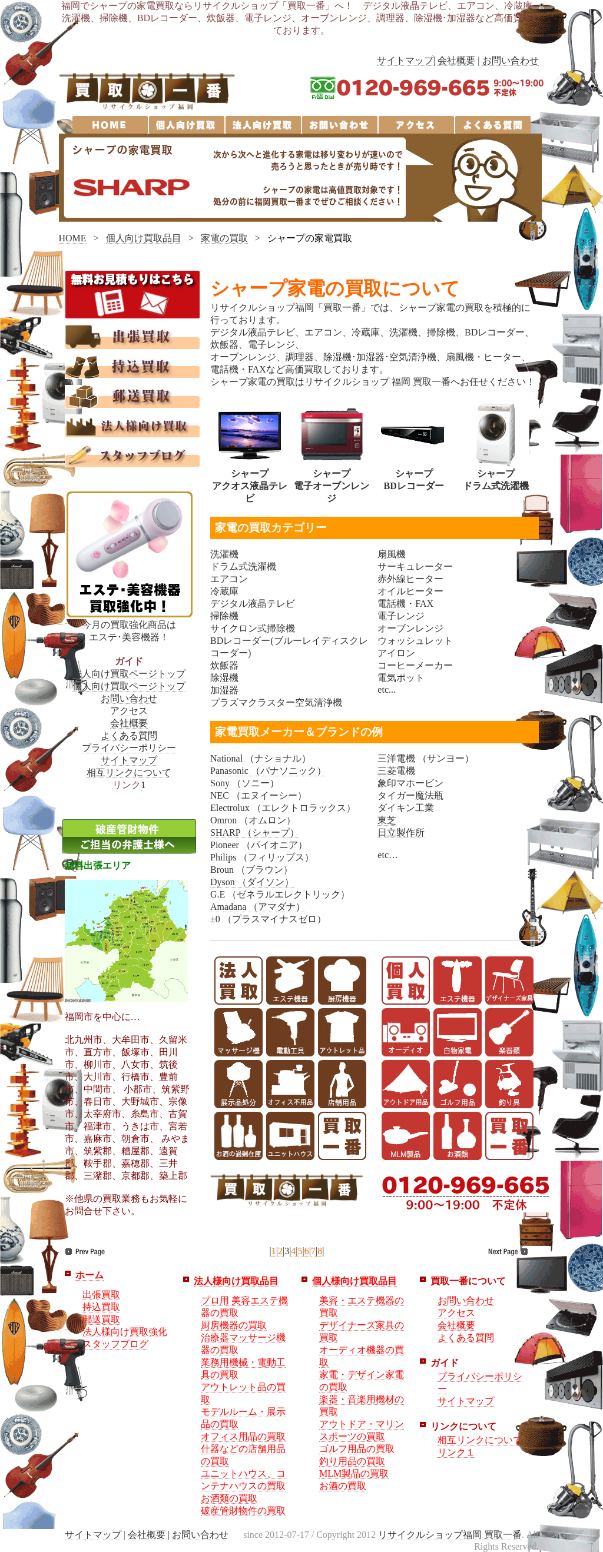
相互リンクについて (129, 772)
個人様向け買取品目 (354, 1281)
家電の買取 (224, 238)
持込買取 (101, 1307)
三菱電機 (396, 771)
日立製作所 (401, 832)
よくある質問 (129, 735)
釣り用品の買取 (352, 1461)
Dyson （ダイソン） (252, 882)
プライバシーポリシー (129, 748)
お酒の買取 (342, 1486)
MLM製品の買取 (354, 1473)
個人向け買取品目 (143, 238)
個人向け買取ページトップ (128, 686)
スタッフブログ (115, 1344)
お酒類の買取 (229, 1498)
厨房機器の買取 (234, 1325)
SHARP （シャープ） (254, 832)
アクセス (129, 711)
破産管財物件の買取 (243, 1511)
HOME (73, 238)
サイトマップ (405, 60)
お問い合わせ (510, 60)
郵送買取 (101, 1319)
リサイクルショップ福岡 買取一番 (450, 1535)
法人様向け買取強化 (124, 1332)
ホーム (89, 1275)
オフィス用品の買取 (243, 1436)
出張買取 (101, 1295)
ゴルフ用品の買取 (357, 1449)
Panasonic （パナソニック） (268, 771)
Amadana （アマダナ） (257, 907)
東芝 (386, 820)
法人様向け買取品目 (236, 1281)
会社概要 (456, 60)
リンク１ (456, 1452)
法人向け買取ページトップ (128, 674)
